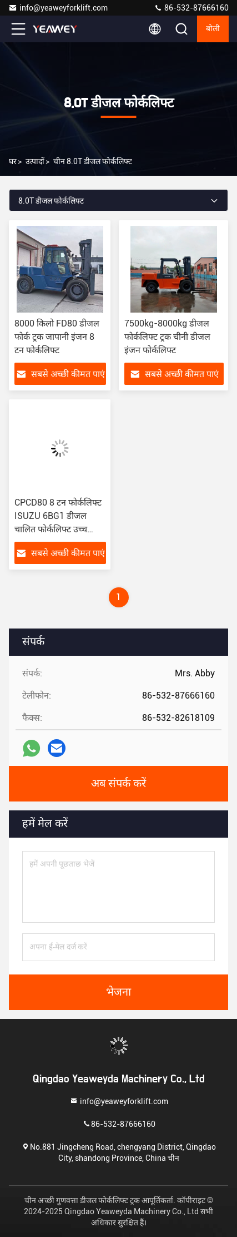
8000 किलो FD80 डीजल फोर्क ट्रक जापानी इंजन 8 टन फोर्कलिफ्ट (56, 336)
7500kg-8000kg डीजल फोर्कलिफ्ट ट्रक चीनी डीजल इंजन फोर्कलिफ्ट (167, 336)
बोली (213, 29)
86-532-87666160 (191, 7)
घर (13, 161)
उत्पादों (35, 161)
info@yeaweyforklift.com (58, 7)
